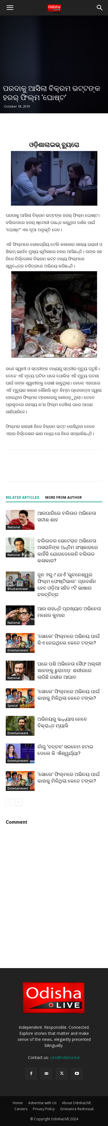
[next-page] (18, 802)
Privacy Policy (44, 1108)
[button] (10, 8)
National (13, 527)
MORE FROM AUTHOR (63, 498)
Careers (20, 1108)
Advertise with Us (42, 1102)
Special (12, 705)
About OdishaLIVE (76, 1102)
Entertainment (17, 650)
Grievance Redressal (77, 1108)
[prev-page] (9, 802)
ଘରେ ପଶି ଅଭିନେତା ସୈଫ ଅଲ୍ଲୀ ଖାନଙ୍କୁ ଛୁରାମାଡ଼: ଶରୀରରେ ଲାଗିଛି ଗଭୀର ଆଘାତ (69, 670)
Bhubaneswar (17, 589)
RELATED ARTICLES (22, 498)
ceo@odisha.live (65, 1057)
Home (18, 1102)
